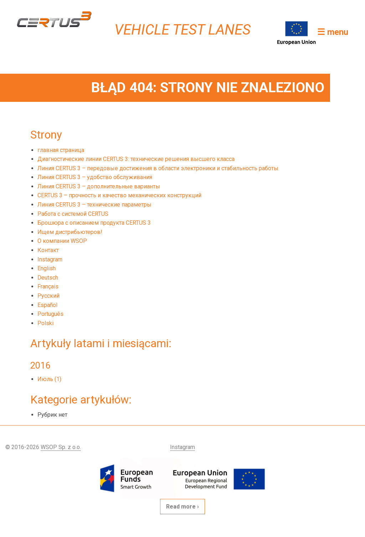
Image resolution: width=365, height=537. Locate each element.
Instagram (49, 259)
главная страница (60, 150)
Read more (181, 506)
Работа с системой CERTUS (72, 213)
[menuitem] (201, 268)
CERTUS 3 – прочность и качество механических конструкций (119, 195)
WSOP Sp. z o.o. (61, 447)
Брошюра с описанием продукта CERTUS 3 (94, 222)
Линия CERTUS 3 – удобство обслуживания (94, 177)
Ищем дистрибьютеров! (69, 232)
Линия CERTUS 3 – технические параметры (94, 204)
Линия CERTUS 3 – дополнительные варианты (98, 186)
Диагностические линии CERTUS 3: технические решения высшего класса (136, 159)
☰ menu (332, 32)
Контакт (48, 250)
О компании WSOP (62, 241)
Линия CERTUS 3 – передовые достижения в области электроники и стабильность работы (157, 168)
